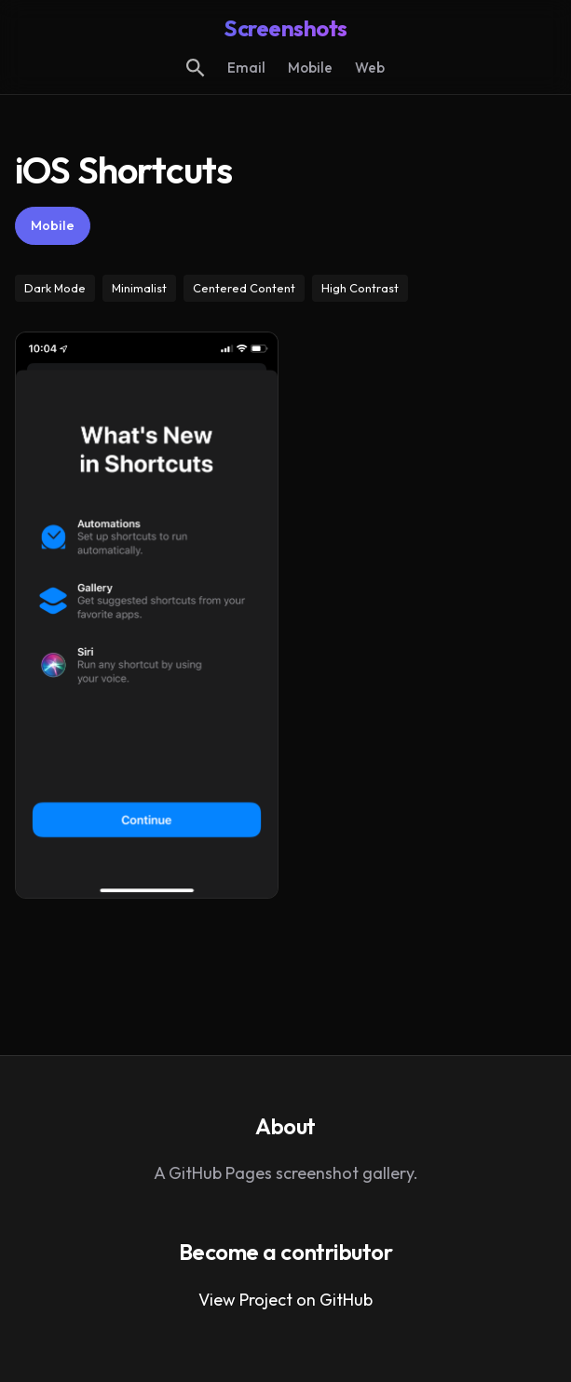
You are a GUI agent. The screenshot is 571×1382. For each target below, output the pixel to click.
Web (370, 67)
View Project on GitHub (285, 1299)
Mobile (310, 67)
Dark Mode (55, 287)
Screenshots (285, 28)
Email (246, 67)
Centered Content (244, 287)
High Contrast (360, 287)
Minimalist (139, 287)
